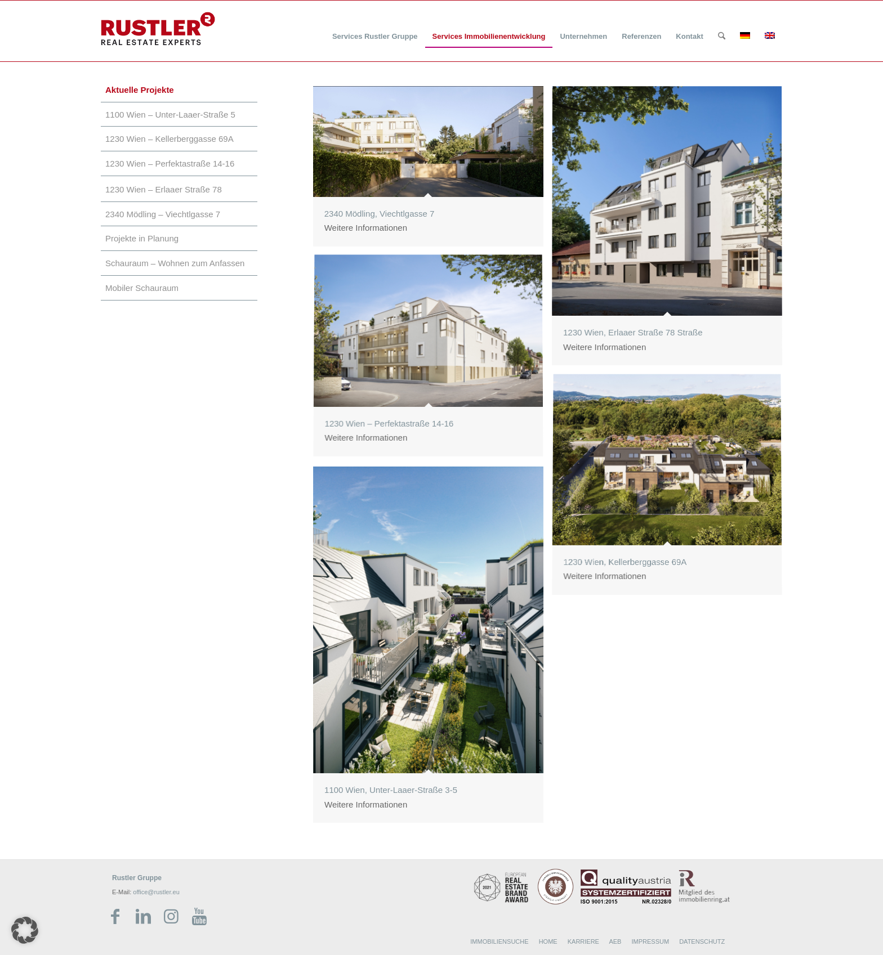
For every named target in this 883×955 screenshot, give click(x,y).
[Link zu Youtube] (199, 917)
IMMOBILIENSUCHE (499, 941)
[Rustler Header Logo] (158, 29)
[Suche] (722, 36)
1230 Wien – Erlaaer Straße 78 (163, 189)
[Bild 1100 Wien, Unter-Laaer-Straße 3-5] (432, 649)
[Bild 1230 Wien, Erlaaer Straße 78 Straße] (671, 230)
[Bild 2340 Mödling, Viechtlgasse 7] (432, 170)
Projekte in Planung (142, 238)
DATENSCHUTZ (702, 941)
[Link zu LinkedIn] (143, 917)
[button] (25, 930)
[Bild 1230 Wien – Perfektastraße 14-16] (432, 361)
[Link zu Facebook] (115, 917)
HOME (548, 941)
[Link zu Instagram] (171, 917)
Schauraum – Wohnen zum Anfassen (174, 263)
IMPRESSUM (650, 941)
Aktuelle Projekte (139, 90)
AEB (615, 941)
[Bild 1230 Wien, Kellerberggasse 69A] (671, 489)
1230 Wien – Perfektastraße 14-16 (169, 163)
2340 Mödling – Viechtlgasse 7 (162, 214)
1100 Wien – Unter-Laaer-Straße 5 (170, 114)
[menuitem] (375, 29)
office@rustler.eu (156, 892)
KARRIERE (583, 941)
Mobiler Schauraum (142, 288)
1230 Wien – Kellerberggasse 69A (169, 139)
